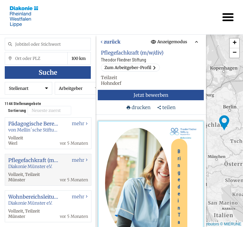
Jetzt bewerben (151, 95)
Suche (48, 72)
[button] (224, 123)
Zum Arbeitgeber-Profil (130, 67)
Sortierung (17, 110)
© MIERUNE (230, 224)
